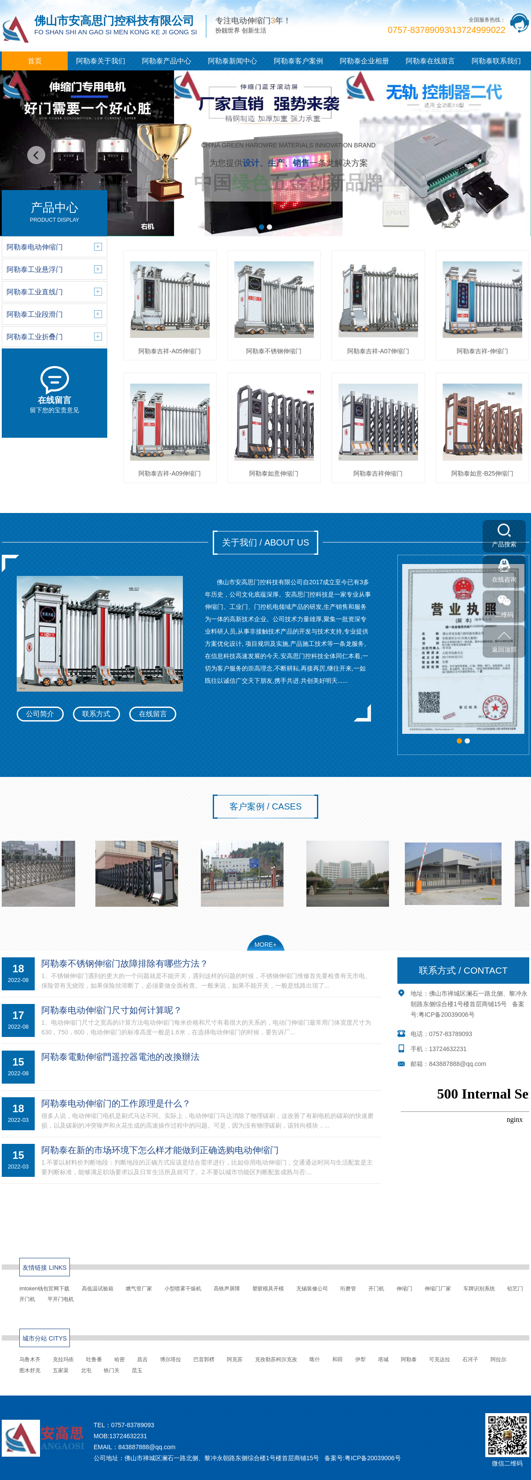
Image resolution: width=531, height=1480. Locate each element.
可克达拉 (439, 1359)
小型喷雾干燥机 (182, 1289)
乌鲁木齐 (29, 1359)
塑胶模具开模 (268, 1289)
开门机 (376, 1289)
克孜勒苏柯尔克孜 (276, 1359)
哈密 (119, 1359)
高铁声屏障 (227, 1289)
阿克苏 (235, 1359)
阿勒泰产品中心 (166, 61)
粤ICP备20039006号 (446, 1014)
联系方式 (96, 714)
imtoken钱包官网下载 (44, 1289)
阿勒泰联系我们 (496, 61)
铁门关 (112, 1370)
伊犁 (360, 1359)
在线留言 (153, 714)
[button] (261, 227)
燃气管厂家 (139, 1289)
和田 (337, 1359)
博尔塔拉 (170, 1359)
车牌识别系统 (479, 1289)
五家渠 (61, 1370)
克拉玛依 (63, 1359)
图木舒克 (29, 1370)
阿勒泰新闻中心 (232, 61)
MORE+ (265, 944)
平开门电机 (60, 1299)
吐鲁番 (94, 1359)
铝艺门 (515, 1289)
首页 (35, 61)
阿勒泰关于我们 (100, 61)
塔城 (383, 1359)
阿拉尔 (498, 1359)
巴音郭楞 (204, 1359)
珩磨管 (348, 1289)
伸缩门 (404, 1289)
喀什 (314, 1359)
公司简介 (40, 714)
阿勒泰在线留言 (430, 61)
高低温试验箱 (97, 1289)
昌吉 (142, 1359)
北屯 (86, 1370)
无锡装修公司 (312, 1289)
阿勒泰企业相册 (364, 61)
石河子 (470, 1359)
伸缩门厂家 (438, 1289)
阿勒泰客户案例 (298, 61)
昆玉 (137, 1370)
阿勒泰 (409, 1359)
